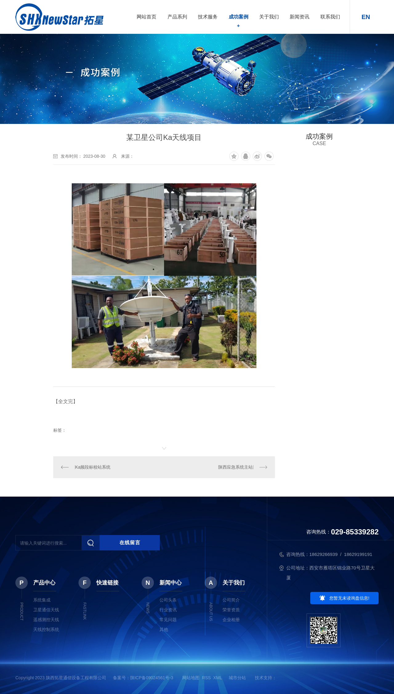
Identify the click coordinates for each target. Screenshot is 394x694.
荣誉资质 (231, 609)
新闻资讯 (299, 16)
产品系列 (177, 16)
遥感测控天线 (46, 619)
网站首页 (146, 16)
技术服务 (208, 16)
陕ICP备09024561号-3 (151, 677)
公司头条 (168, 599)
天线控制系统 (46, 629)
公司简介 (231, 599)
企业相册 (231, 619)
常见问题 (168, 619)
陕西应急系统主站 (235, 467)
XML (217, 677)
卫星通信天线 (46, 609)
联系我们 (330, 16)
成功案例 (238, 16)
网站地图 (190, 677)
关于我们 (269, 16)
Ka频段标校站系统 (93, 467)
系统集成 (41, 599)
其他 (163, 629)
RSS (206, 677)
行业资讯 (168, 609)
